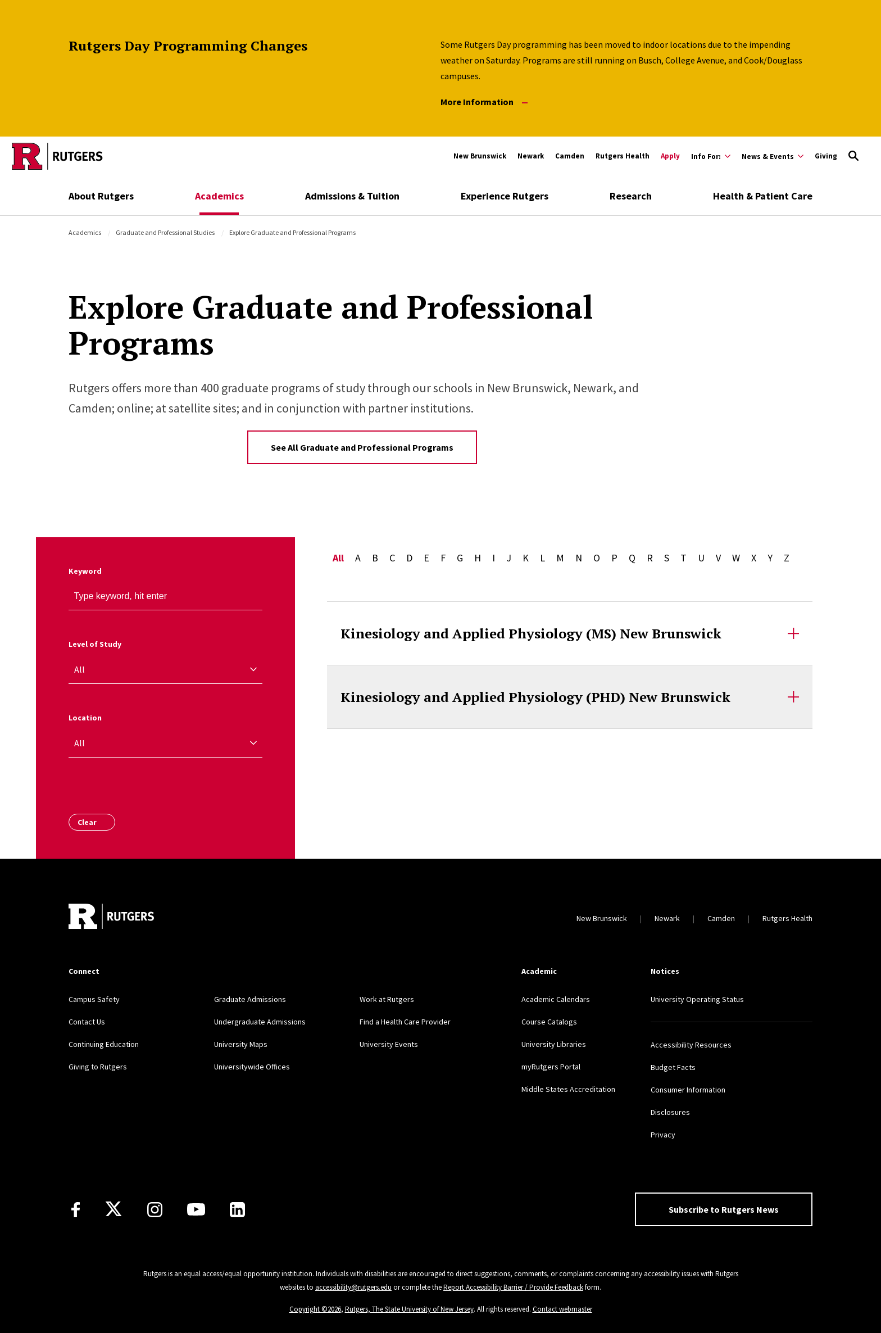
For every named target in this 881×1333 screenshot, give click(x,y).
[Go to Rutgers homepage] (57, 156)
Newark (530, 156)
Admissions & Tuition (352, 195)
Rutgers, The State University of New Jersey (409, 1309)
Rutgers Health (623, 156)
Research (631, 195)
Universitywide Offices (252, 1067)
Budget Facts (673, 1067)
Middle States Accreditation (568, 1089)
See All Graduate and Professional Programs (362, 447)
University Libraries (553, 1044)
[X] (113, 1209)
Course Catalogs (549, 1022)
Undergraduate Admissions (260, 1022)
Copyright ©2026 (315, 1309)
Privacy (663, 1135)
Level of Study (95, 644)
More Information (484, 102)
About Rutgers (101, 195)
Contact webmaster (562, 1309)
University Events (389, 1044)
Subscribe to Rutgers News (724, 1209)
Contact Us (87, 1022)
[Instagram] (154, 1209)
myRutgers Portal (550, 1067)
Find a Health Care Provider (405, 1022)
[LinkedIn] (237, 1209)
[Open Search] (853, 156)
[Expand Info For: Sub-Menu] (710, 156)
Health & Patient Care (762, 195)
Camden (569, 156)
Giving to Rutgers (98, 1067)
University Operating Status (697, 999)
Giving (826, 156)
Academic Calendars (555, 999)
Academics (219, 195)
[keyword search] (248, 596)
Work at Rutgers (387, 999)
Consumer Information (688, 1090)
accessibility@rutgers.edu (353, 1287)
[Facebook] (75, 1209)
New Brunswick (479, 156)
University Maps (240, 1044)
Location (85, 718)
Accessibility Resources (691, 1045)
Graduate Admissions (250, 999)
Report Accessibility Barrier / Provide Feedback (513, 1287)
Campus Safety (94, 999)
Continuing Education (104, 1044)
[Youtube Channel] (196, 1209)
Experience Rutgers (504, 195)
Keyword (85, 571)
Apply (670, 156)
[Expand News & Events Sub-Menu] (772, 156)
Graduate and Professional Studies (165, 232)
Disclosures (670, 1112)
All (338, 557)
